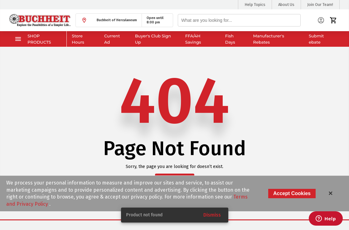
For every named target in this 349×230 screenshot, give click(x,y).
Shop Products (32, 39)
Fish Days (230, 39)
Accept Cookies (292, 193)
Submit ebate (316, 39)
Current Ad (112, 39)
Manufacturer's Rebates (268, 39)
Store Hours (78, 39)
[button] (108, 20)
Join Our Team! (320, 4)
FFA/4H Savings (193, 39)
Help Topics (255, 4)
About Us (286, 4)
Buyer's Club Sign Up (153, 39)
